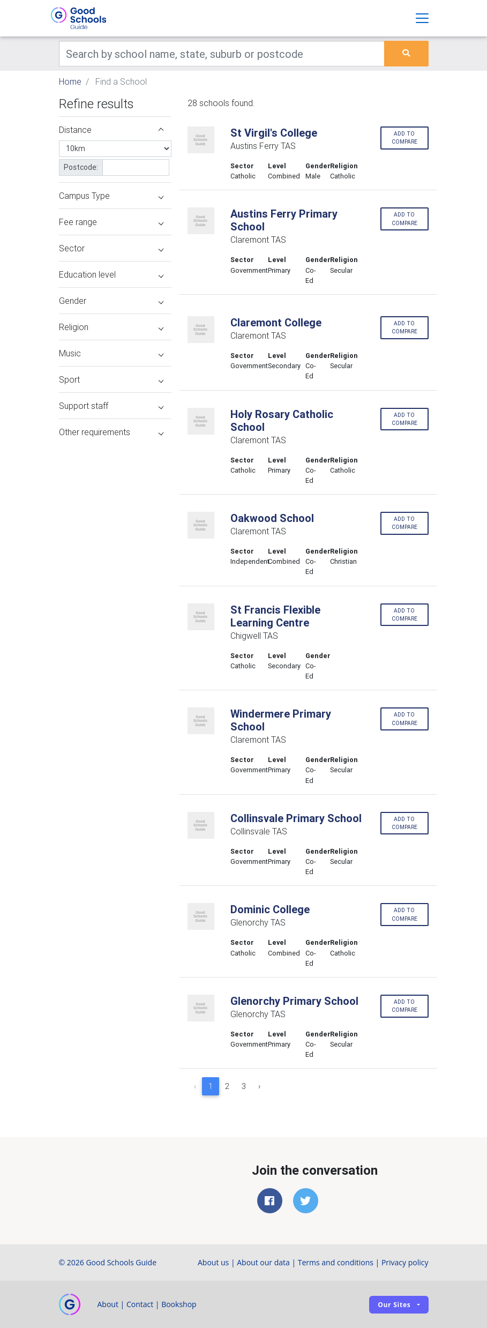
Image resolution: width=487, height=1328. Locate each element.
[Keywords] (222, 53)
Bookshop (179, 1304)
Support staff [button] (111, 405)
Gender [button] (111, 300)
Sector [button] (111, 248)
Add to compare (404, 137)
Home (70, 81)
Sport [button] (111, 379)
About (108, 1304)
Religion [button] (111, 327)
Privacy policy (405, 1262)
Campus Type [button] (111, 195)
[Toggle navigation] (422, 18)
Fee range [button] (111, 222)
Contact (139, 1304)
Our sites (394, 1304)
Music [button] (111, 353)
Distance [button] (111, 129)
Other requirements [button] (111, 432)
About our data (263, 1262)
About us (213, 1262)
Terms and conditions (335, 1262)
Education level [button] (111, 274)
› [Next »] (259, 1086)
